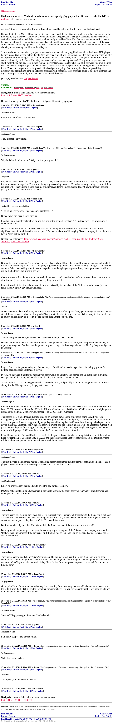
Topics (97, 5)
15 (2, 574)
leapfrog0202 (38, 297)
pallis (36, 624)
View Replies (31, 108)
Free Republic (7, 2)
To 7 (28, 328)
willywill (36, 326)
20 (2, 689)
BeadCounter (39, 251)
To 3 (28, 253)
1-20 (8, 95)
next (26, 95)
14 (2, 545)
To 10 (28, 505)
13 (2, 503)
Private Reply (19, 108)
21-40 (13, 95)
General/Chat (106, 2)
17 (2, 624)
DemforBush (39, 394)
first (3, 95)
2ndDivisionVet (39, 148)
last (30, 95)
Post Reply (6, 108)
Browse (4, 5)
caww (36, 474)
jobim (35, 169)
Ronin (36, 646)
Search (12, 5)
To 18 (28, 691)
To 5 (28, 302)
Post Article (107, 5)
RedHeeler (38, 689)
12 (2, 474)
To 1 (28, 129)
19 (2, 667)
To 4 (28, 201)
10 (2, 394)
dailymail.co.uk (31, 78)
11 (2, 450)
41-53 (20, 95)
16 (2, 601)
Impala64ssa (38, 105)
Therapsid (37, 127)
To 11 (28, 547)
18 (2, 646)
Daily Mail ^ (6, 19)
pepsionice (37, 199)
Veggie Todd (38, 353)
